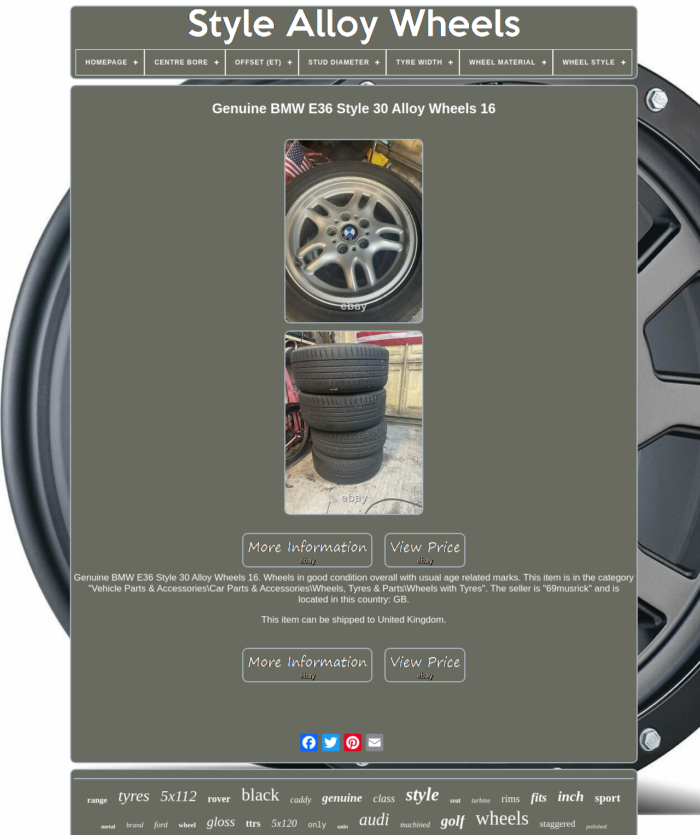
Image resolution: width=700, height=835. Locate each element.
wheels (502, 818)
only (317, 825)
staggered (557, 824)
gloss (221, 821)
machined (415, 825)
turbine (481, 800)
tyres (133, 795)
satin (342, 827)
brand (134, 825)
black (260, 794)
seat (455, 800)
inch (571, 796)
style (422, 794)
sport (608, 797)
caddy (300, 799)
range (98, 800)
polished (596, 826)
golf (453, 821)
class (384, 798)
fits (539, 797)
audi (374, 819)
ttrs (253, 823)
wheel (187, 825)
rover (219, 798)
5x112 (178, 795)
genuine (342, 797)
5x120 (284, 823)
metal (108, 826)
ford (160, 824)
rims (510, 798)
